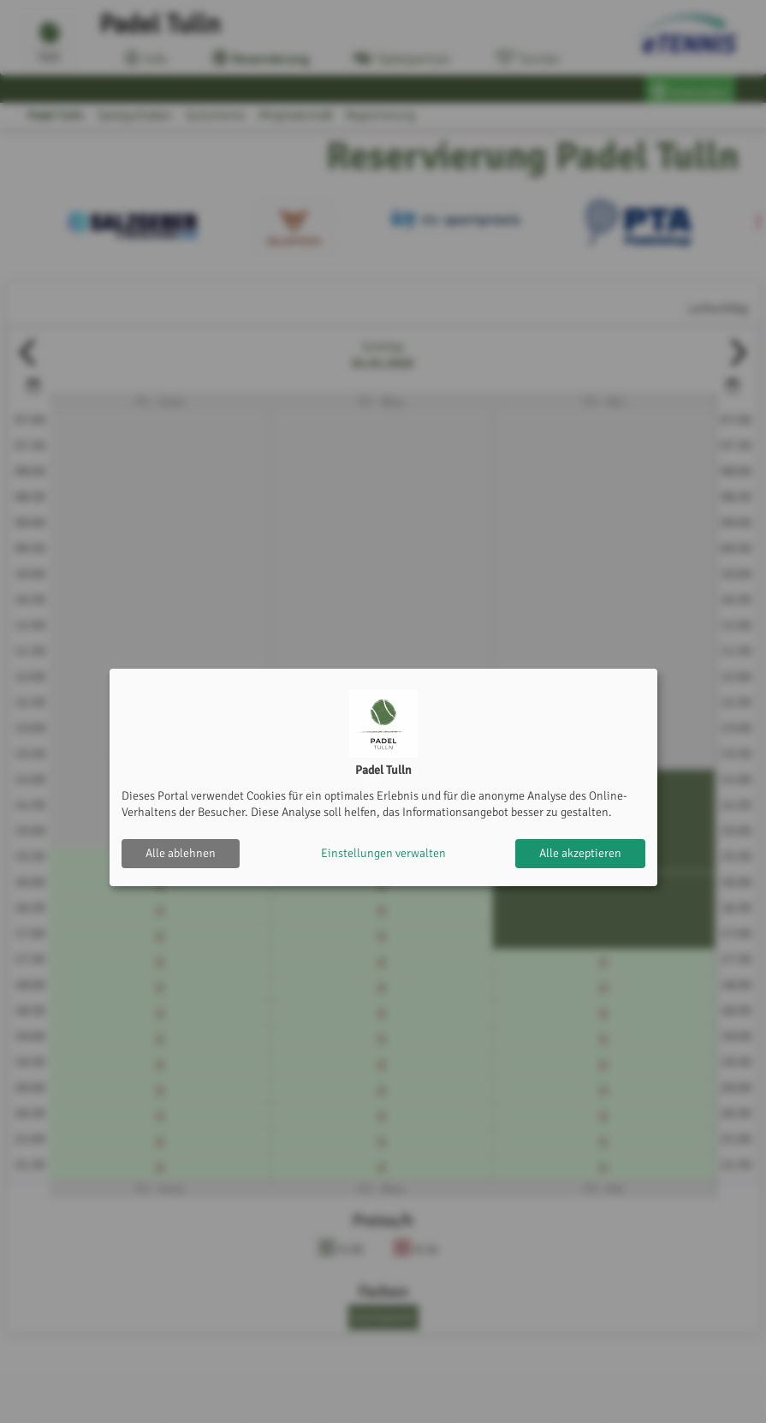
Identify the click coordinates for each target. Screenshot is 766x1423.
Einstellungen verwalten (383, 853)
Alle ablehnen (180, 853)
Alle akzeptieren (580, 853)
